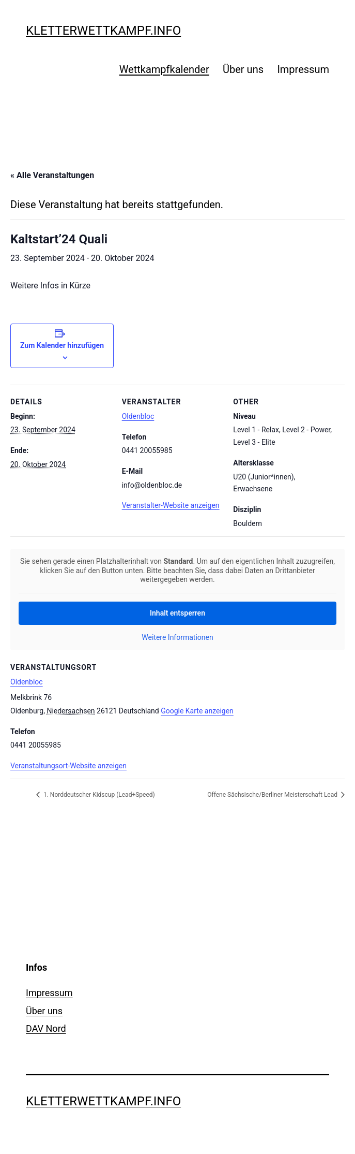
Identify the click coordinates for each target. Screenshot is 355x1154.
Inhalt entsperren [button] (177, 612)
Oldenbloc (138, 416)
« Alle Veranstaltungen (52, 175)
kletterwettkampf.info (103, 30)
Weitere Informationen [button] (177, 637)
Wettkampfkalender (164, 69)
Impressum (303, 69)
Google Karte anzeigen (197, 711)
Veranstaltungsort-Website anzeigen (68, 766)
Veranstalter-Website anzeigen (171, 505)
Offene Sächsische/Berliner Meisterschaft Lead (273, 794)
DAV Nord (46, 1028)
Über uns (243, 69)
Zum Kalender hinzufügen (62, 345)
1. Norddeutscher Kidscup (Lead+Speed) (98, 794)
